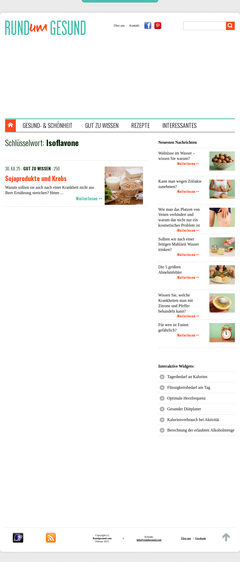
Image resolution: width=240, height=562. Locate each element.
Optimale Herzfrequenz (186, 398)
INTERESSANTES (179, 125)
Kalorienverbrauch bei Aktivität (193, 419)
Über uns (119, 25)
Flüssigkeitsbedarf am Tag (188, 387)
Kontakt (134, 25)
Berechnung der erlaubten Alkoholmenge (200, 430)
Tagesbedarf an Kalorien (187, 376)
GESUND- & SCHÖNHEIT (48, 125)
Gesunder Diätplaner (184, 409)
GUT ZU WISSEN (101, 125)
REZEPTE (140, 125)
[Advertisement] (122, 77)
